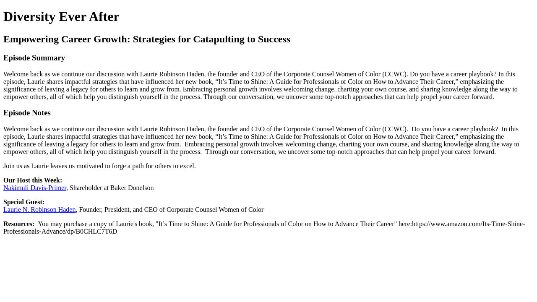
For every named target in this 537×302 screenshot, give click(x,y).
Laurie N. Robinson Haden (39, 209)
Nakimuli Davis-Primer (34, 187)
